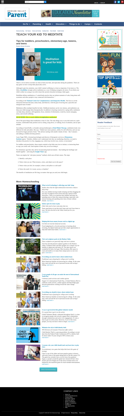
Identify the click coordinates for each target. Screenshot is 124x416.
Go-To (25, 24)
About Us (67, 394)
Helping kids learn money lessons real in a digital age (58, 221)
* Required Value (101, 158)
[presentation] (110, 154)
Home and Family (36, 31)
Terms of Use (82, 412)
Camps (88, 24)
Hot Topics (28, 31)
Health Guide (60, 31)
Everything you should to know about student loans (58, 292)
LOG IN (96, 2)
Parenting (37, 24)
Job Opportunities (70, 406)
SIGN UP (102, 2)
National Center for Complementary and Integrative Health (46, 101)
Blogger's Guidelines (70, 403)
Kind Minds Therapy (60, 128)
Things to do (74, 24)
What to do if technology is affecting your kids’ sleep (58, 185)
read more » (50, 200)
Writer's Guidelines (70, 401)
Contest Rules (69, 397)
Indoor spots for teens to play (51, 204)
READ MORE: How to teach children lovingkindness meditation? (36, 117)
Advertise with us (69, 400)
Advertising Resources (71, 395)
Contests (98, 24)
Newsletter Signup (70, 398)
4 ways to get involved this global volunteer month (57, 310)
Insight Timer (39, 152)
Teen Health (53, 31)
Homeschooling (20, 31)
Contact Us (68, 404)
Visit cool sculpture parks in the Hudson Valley (56, 239)
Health (48, 24)
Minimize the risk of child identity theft (54, 327)
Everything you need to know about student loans (57, 257)
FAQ (66, 407)
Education (60, 24)
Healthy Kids (45, 31)
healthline (24, 90)
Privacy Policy (74, 412)
